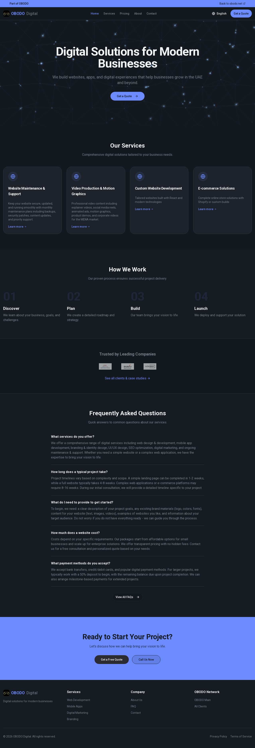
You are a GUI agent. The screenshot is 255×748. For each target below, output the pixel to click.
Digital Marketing (77, 712)
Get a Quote (241, 13)
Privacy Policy (218, 736)
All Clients (200, 706)
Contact (152, 13)
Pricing (124, 13)
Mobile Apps (75, 706)
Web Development (78, 700)
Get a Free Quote (111, 659)
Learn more (17, 226)
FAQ (133, 706)
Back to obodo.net (232, 3)
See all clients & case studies (127, 378)
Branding (72, 719)
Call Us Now (146, 659)
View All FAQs (128, 597)
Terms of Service (241, 736)
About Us (136, 700)
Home (95, 13)
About (138, 13)
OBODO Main (202, 700)
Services (109, 13)
